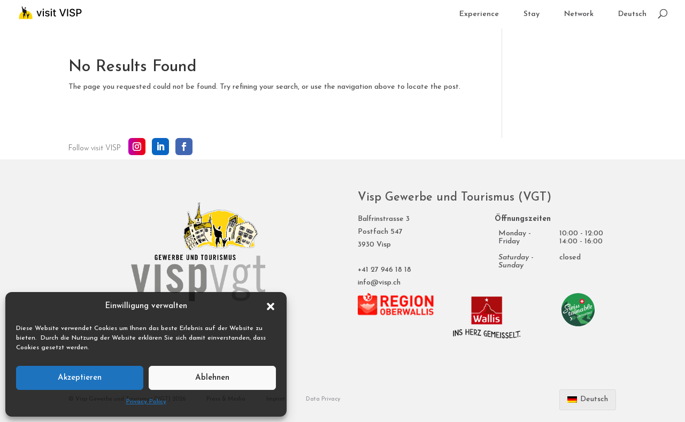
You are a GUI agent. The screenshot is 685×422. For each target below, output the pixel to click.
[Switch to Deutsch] (632, 20)
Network (579, 14)
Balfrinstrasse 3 (384, 219)
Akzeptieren (80, 378)
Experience (479, 14)
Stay (532, 14)
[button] (270, 306)
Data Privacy (323, 400)
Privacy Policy (146, 401)
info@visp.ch (379, 283)
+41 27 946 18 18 (384, 270)
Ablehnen (212, 378)
